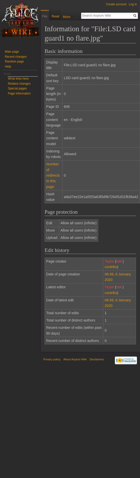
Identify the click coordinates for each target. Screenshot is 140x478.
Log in (133, 4)
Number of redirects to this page (53, 175)
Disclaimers (96, 359)
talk (119, 261)
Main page (12, 51)
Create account (116, 4)
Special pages (17, 88)
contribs (111, 267)
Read (54, 26)
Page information (19, 93)
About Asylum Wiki (75, 359)
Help (8, 66)
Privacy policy (51, 359)
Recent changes (16, 56)
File (44, 16)
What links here (18, 78)
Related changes (19, 83)
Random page (14, 61)
